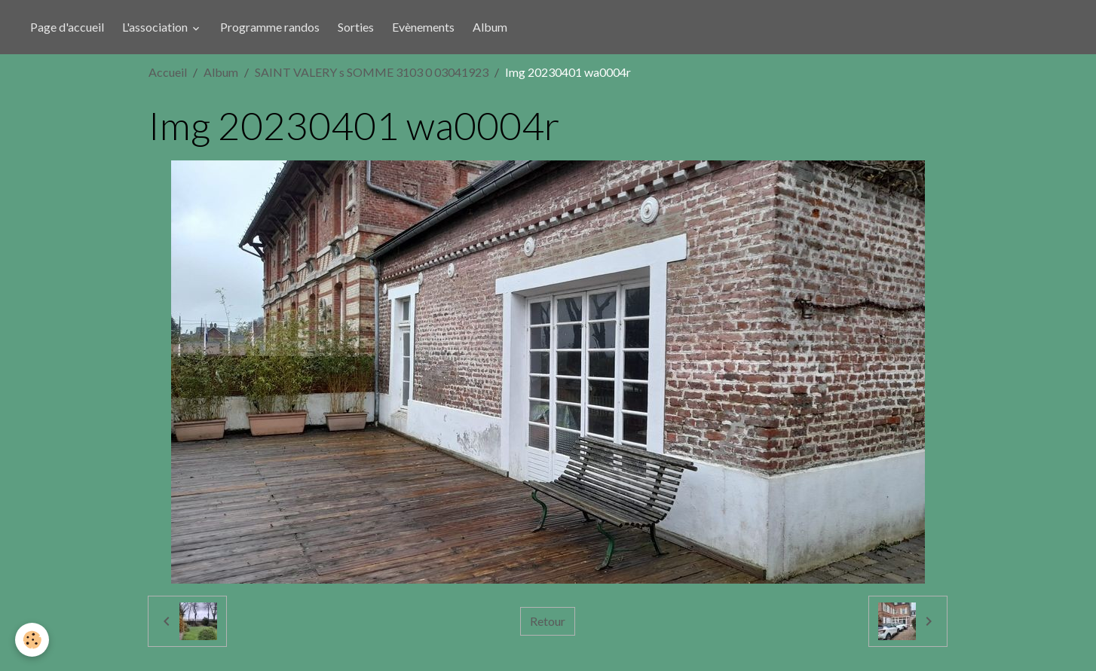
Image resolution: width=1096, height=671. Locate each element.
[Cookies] (32, 640)
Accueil (167, 72)
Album (490, 27)
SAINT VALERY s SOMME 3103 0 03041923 (371, 72)
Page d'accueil (67, 27)
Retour (547, 621)
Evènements (423, 27)
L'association (156, 27)
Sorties (356, 27)
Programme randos (270, 27)
